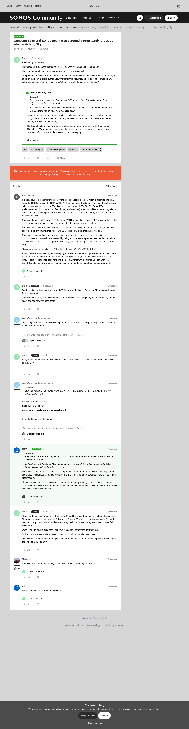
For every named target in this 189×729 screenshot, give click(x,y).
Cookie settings (93, 625)
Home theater (78, 27)
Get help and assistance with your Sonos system (46, 27)
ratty (24, 449)
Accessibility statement (113, 625)
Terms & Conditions (74, 625)
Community (15, 27)
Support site (113, 17)
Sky (25, 149)
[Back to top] (183, 621)
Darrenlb (26, 58)
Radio (38, 6)
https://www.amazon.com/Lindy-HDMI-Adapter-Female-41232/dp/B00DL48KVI (59, 249)
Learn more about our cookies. (146, 709)
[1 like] (33, 271)
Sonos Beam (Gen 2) (91, 149)
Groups (100, 17)
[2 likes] (33, 340)
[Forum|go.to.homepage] (36, 18)
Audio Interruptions (56, 149)
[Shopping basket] (178, 6)
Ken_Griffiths (28, 195)
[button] (153, 18)
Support (28, 6)
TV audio (73, 149)
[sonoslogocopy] (94, 6)
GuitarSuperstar (29, 318)
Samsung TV (37, 149)
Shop (9, 6)
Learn (18, 6)
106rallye (26, 559)
